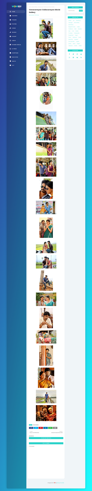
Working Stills (76, 33)
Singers (78, 43)
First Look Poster (71, 41)
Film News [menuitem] (13, 15)
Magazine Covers (71, 26)
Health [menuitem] (13, 61)
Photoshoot (78, 20)
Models (77, 31)
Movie (74, 43)
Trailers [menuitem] (13, 20)
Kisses (80, 37)
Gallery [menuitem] (13, 36)
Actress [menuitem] (13, 49)
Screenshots (70, 35)
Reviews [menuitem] (13, 32)
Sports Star (70, 39)
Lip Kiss (69, 43)
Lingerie (77, 41)
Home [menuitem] (12, 11)
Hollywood (75, 37)
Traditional (70, 28)
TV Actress (70, 33)
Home (30, 6)
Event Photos (70, 24)
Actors (69, 37)
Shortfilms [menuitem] (14, 53)
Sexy (69, 31)
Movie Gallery (34, 6)
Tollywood (70, 45)
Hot (73, 20)
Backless (76, 39)
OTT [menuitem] (12, 65)
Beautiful (80, 28)
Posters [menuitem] (13, 24)
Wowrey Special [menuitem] (15, 44)
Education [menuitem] (14, 57)
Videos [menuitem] (13, 40)
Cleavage (70, 22)
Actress (69, 20)
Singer (76, 35)
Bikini (75, 28)
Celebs (78, 26)
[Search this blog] (73, 11)
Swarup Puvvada (60, 482)
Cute (73, 31)
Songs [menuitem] (13, 28)
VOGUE (80, 45)
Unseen (75, 45)
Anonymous (32, 15)
